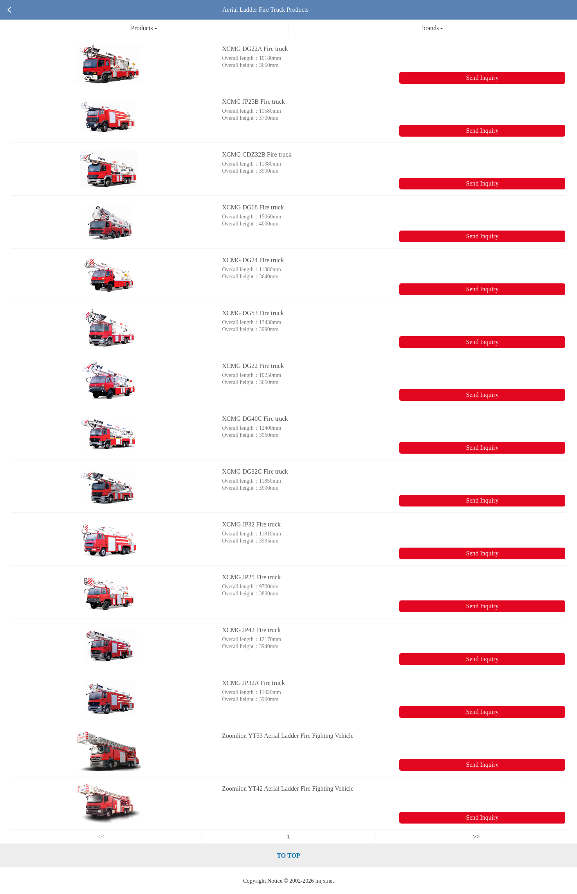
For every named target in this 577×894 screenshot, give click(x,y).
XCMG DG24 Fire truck (253, 260)
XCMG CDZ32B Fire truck (256, 154)
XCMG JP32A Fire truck (253, 683)
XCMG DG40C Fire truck (255, 418)
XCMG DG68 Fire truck (253, 207)
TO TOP (288, 855)
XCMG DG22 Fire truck (253, 365)
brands (433, 28)
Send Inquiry (482, 77)
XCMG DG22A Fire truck (255, 48)
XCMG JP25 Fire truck (251, 577)
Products (144, 28)
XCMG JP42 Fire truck (251, 630)
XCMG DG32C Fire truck (255, 471)
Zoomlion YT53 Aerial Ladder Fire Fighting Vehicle (287, 735)
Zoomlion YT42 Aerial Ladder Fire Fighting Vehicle (287, 788)
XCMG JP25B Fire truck (253, 101)
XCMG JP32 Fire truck (251, 524)
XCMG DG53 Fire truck (253, 313)
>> (476, 836)
